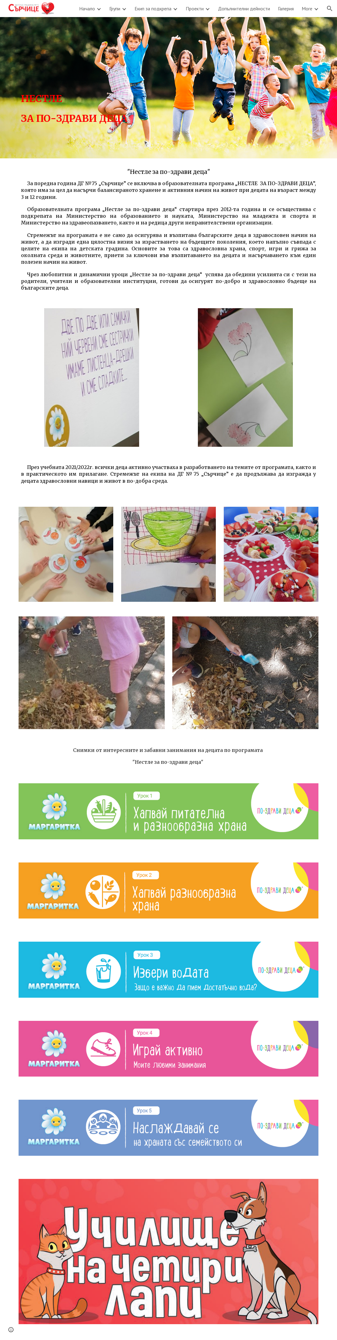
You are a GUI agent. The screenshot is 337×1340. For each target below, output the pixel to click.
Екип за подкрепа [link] (153, 8)
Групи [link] (114, 8)
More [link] (307, 8)
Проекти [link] (195, 8)
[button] (329, 8)
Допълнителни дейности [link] (244, 8)
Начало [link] (87, 8)
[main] (92, 87)
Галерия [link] (286, 8)
